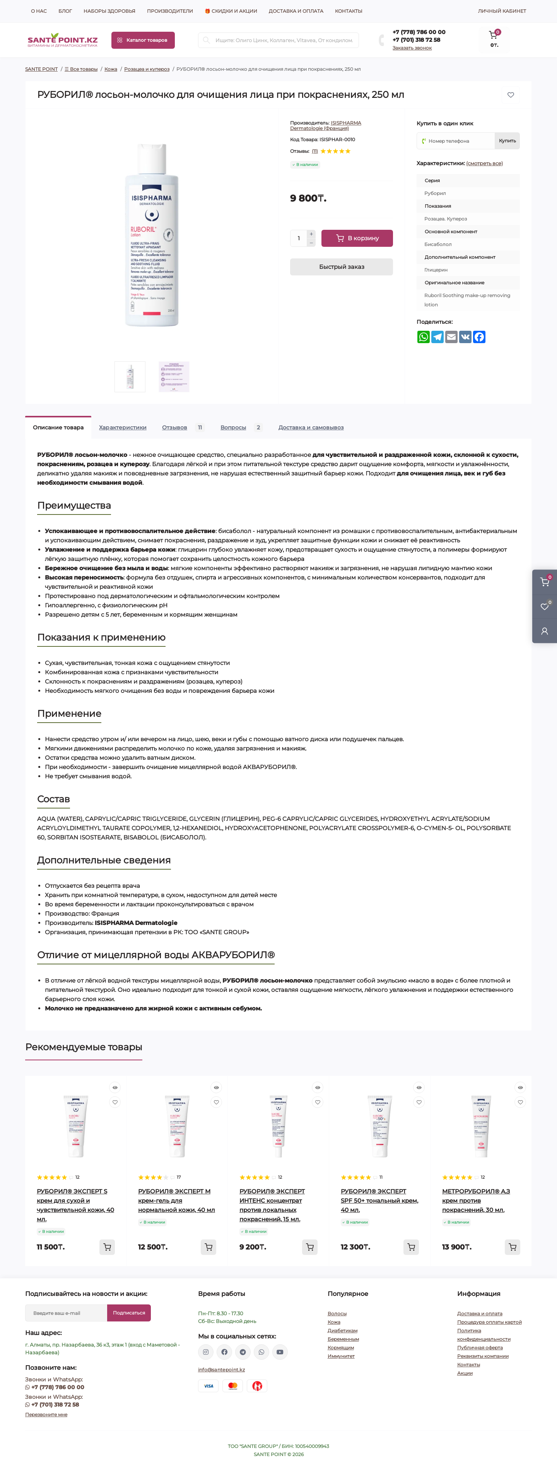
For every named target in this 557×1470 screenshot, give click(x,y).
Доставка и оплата (296, 11)
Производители (170, 11)
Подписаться (129, 1313)
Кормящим (341, 1347)
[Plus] (311, 234)
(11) (315, 151)
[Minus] (311, 243)
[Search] (206, 40)
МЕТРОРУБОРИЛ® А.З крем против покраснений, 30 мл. (476, 1201)
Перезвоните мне (46, 1414)
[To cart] (107, 1247)
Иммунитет (341, 1356)
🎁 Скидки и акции (231, 11)
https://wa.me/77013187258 (261, 1352)
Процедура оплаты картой (489, 1322)
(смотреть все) (484, 163)
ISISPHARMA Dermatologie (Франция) (325, 125)
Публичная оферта (480, 1347)
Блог (65, 11)
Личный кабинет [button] (502, 11)
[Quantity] (298, 238)
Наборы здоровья (109, 11)
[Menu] (143, 40)
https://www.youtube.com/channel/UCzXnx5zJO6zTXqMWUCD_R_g (280, 1352)
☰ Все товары (81, 69)
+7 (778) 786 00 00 (419, 32)
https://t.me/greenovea (243, 1352)
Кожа (110, 69)
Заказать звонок (412, 48)
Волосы (337, 1313)
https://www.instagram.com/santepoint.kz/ (205, 1352)
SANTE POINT (41, 69)
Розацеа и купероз (146, 69)
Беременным (343, 1339)
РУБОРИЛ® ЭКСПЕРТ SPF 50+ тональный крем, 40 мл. (379, 1201)
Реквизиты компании (483, 1356)
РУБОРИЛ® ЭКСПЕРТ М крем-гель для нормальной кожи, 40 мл (176, 1201)
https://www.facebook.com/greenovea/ (224, 1352)
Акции (465, 1373)
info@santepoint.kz (221, 1370)
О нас (39, 11)
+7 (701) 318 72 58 (416, 39)
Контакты (348, 11)
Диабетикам (342, 1330)
